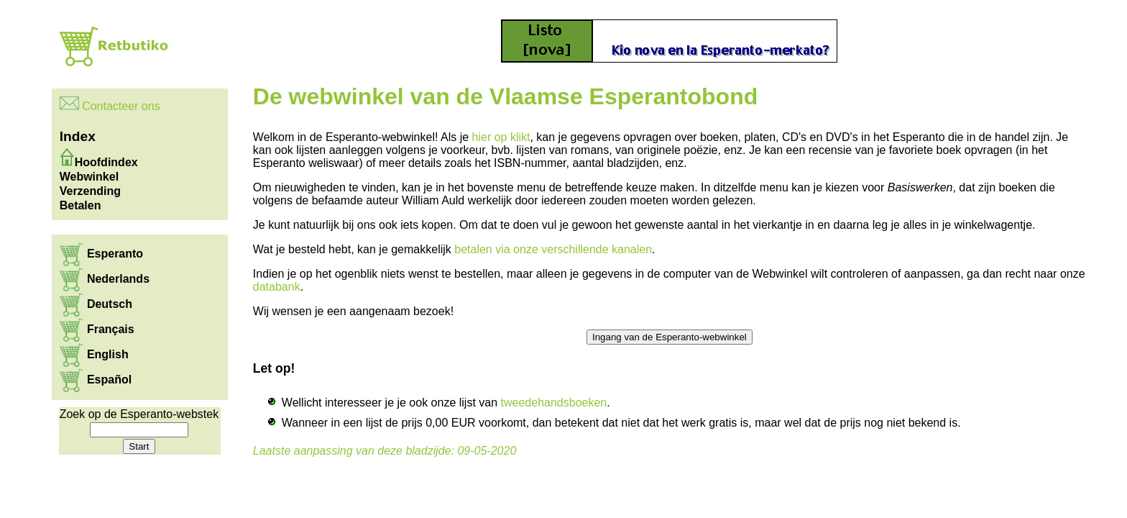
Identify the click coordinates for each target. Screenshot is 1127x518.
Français (110, 329)
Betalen (80, 205)
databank (276, 287)
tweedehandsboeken (554, 402)
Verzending (90, 191)
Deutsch (109, 304)
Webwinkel (89, 177)
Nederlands (118, 279)
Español (109, 379)
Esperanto (115, 253)
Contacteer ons (121, 106)
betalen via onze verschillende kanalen (553, 249)
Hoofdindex (106, 162)
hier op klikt (501, 137)
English (108, 354)
